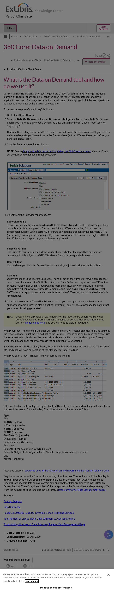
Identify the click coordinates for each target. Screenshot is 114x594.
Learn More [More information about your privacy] (32, 581)
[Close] (108, 575)
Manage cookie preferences (56, 587)
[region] (57, 581)
